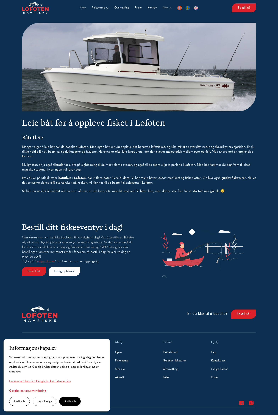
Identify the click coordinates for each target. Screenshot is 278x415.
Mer (165, 7)
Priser (138, 7)
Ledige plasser (45, 261)
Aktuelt (119, 377)
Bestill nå (244, 8)
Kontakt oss (218, 360)
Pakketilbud (170, 352)
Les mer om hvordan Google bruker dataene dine (40, 381)
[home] (35, 8)
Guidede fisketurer (174, 360)
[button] (100, 8)
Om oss (120, 369)
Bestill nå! (243, 314)
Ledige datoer (219, 369)
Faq (213, 352)
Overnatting (121, 7)
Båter (166, 377)
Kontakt (152, 7)
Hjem (82, 7)
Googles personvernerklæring (27, 390)
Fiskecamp (98, 7)
